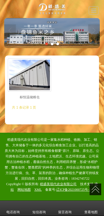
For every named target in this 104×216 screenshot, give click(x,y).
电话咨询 (13, 208)
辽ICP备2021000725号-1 (73, 190)
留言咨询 (65, 208)
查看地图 (91, 208)
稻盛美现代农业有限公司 (58, 184)
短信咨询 (39, 208)
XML (38, 190)
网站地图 (24, 190)
